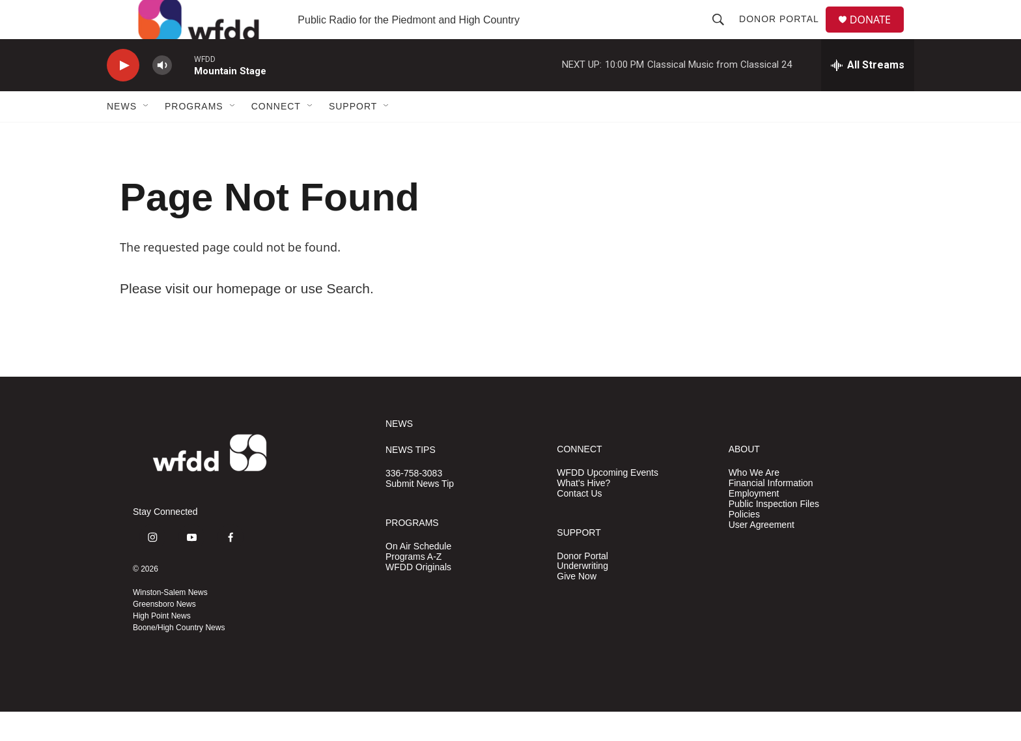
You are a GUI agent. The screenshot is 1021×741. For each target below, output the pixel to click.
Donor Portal (784, 34)
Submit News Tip (419, 513)
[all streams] (867, 94)
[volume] (162, 94)
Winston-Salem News (170, 621)
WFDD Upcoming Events (607, 502)
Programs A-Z (413, 586)
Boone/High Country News (179, 656)
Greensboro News (164, 633)
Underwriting (582, 595)
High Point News (162, 645)
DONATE (878, 34)
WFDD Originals (418, 597)
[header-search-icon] (723, 34)
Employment (754, 523)
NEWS (399, 453)
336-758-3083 (413, 503)
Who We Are (754, 502)
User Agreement (761, 554)
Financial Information (771, 512)
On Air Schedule (418, 576)
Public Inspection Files (774, 533)
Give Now (576, 606)
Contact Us (579, 523)
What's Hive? (583, 512)
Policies (744, 544)
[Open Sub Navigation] (146, 135)
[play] (123, 94)
